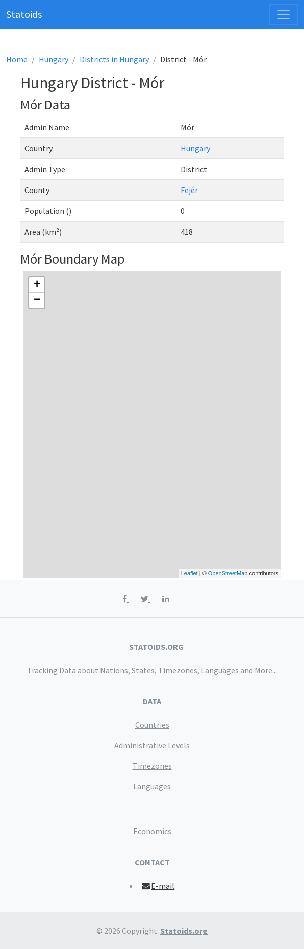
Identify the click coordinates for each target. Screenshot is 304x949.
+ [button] (37, 285)
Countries (152, 725)
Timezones (152, 766)
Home (17, 59)
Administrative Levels (152, 745)
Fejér (189, 190)
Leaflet (189, 573)
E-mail (158, 886)
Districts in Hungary (114, 59)
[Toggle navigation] (283, 14)
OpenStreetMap (228, 573)
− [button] (37, 300)
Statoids (24, 14)
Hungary (53, 59)
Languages (152, 786)
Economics (152, 831)
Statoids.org (184, 931)
